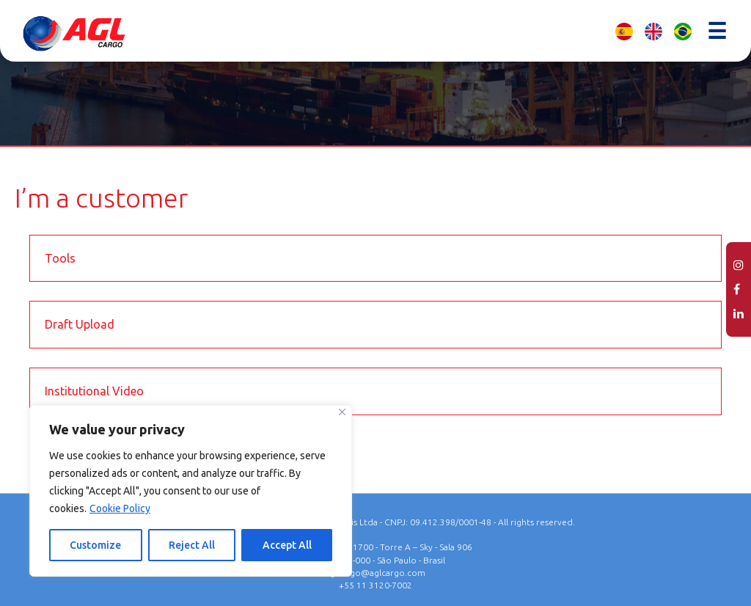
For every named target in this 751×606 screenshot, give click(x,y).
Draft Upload (79, 324)
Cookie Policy (119, 508)
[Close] (342, 412)
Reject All (192, 545)
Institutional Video (94, 391)
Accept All (287, 545)
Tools (60, 258)
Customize (95, 545)
